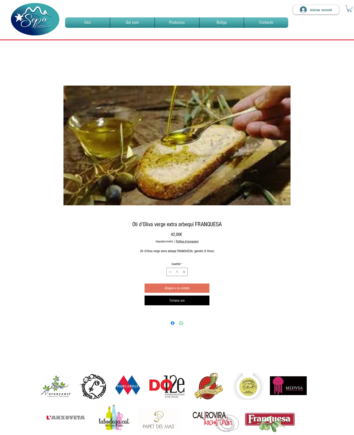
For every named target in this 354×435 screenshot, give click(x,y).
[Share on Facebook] (172, 323)
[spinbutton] (177, 272)
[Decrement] (170, 272)
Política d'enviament (187, 241)
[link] (349, 8)
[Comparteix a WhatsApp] (181, 323)
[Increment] (184, 272)
